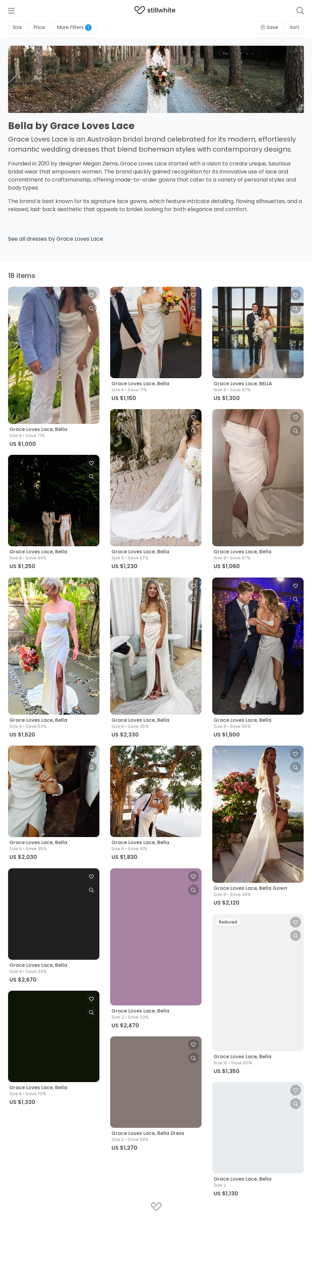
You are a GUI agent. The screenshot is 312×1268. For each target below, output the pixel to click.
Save (269, 27)
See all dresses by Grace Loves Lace (55, 239)
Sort (294, 27)
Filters (74, 27)
